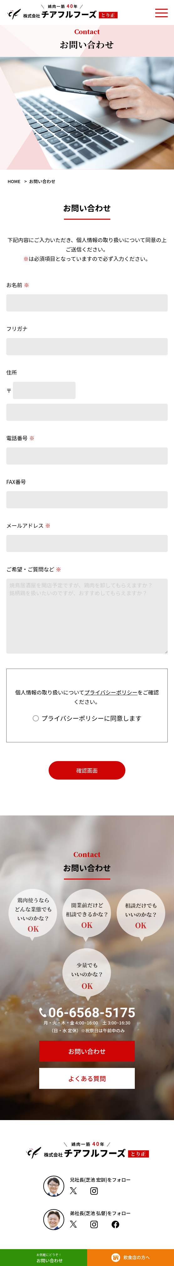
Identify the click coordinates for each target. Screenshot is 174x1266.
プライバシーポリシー (111, 692)
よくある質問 (87, 1078)
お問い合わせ (87, 1051)
